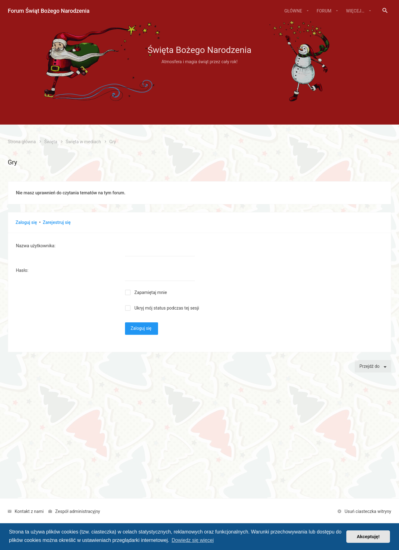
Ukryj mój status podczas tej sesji (166, 308)
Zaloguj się (26, 222)
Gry (12, 162)
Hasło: (22, 270)
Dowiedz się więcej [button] (192, 540)
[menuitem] (385, 11)
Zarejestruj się (56, 222)
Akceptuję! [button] (368, 536)
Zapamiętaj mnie (150, 292)
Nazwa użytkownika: (35, 245)
